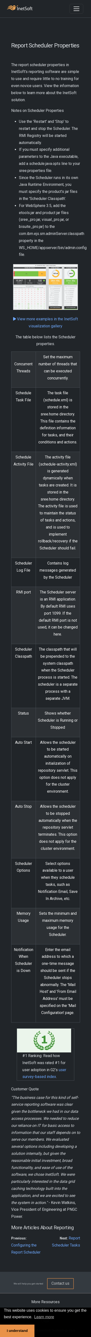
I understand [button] (17, 1331)
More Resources (45, 1302)
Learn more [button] (44, 1317)
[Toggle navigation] (76, 9)
